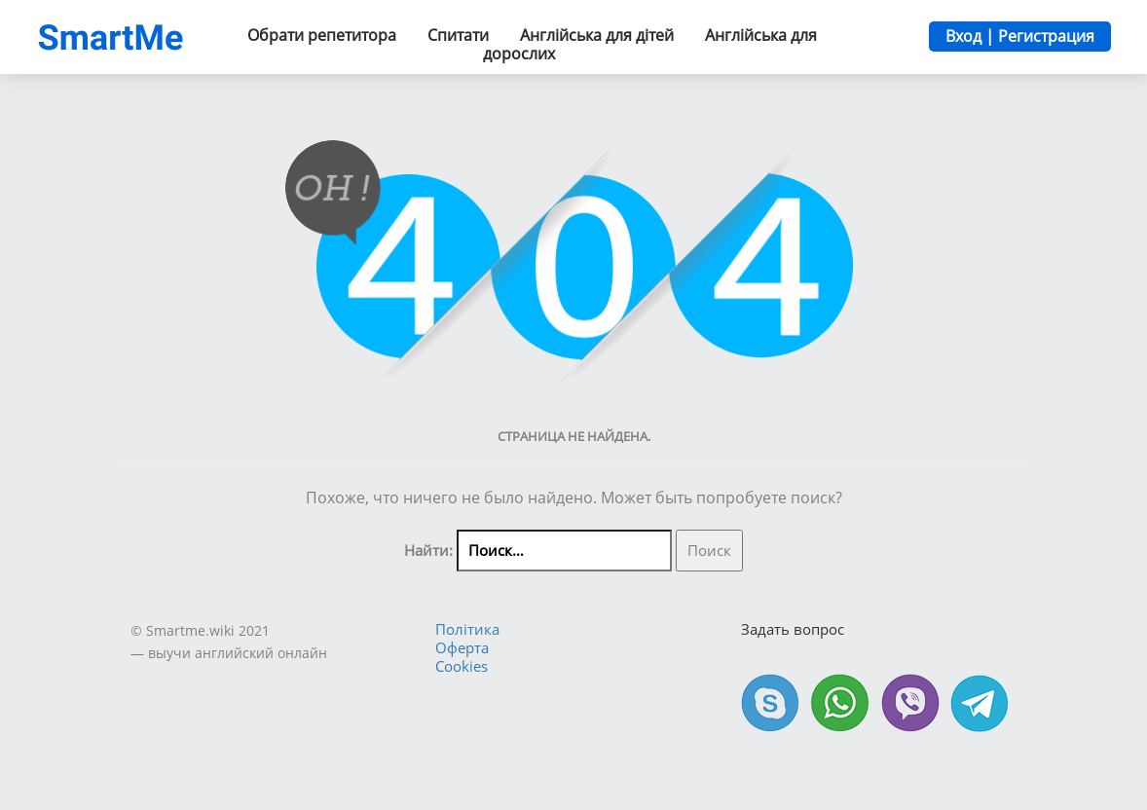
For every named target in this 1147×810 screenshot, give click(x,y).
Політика (467, 629)
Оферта (462, 647)
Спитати (458, 35)
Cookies (461, 666)
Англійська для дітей (597, 35)
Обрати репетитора (321, 35)
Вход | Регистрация (1019, 36)
